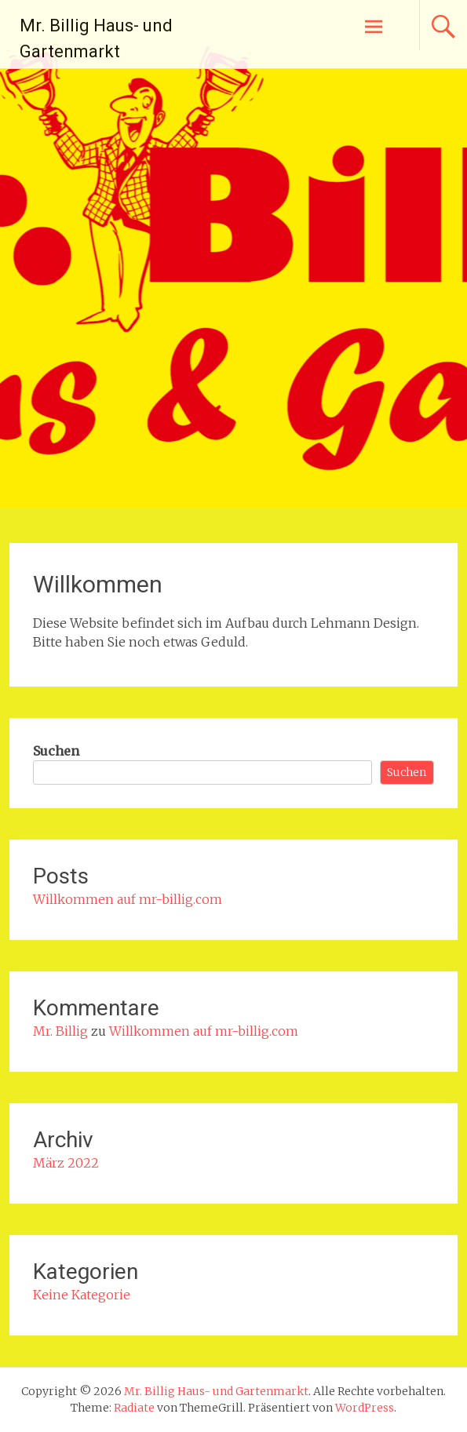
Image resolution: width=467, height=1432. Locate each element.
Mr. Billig (60, 1031)
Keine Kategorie (81, 1295)
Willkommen (97, 584)
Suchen (56, 751)
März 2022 (66, 1163)
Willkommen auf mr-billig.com (127, 899)
